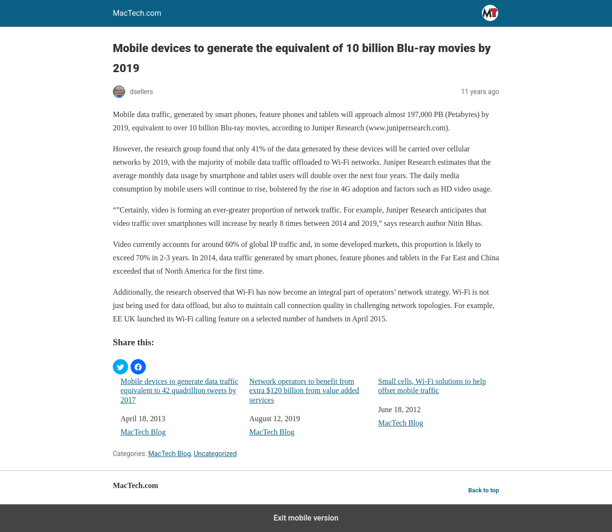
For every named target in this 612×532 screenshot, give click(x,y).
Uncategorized (215, 454)
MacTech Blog (142, 432)
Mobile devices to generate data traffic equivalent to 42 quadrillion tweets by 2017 (179, 390)
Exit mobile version (306, 517)
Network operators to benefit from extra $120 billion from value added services (304, 390)
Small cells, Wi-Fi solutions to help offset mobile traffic (432, 385)
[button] (120, 366)
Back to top (483, 490)
